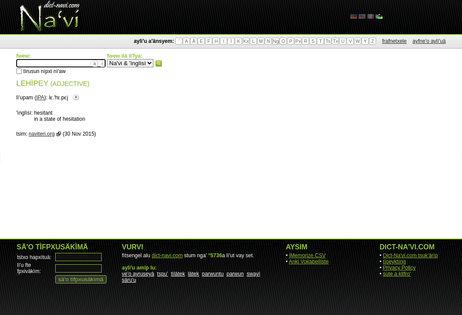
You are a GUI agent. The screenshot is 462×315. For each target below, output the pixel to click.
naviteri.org (41, 134)
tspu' (162, 274)
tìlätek (178, 274)
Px (298, 41)
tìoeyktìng (394, 262)
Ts (328, 41)
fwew (158, 63)
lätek (193, 274)
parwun (235, 274)
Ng (276, 41)
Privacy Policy (399, 268)
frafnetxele (394, 41)
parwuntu (213, 274)
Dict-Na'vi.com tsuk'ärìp (410, 255)
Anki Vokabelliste (309, 262)
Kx (246, 41)
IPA (40, 97)
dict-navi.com (167, 255)
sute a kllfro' (397, 274)
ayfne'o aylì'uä (429, 41)
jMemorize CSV (307, 255)
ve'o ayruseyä (138, 274)
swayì (253, 274)
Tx (335, 41)
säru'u (129, 280)
